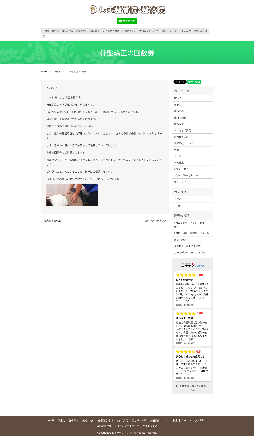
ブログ (177, 200)
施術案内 (67, 30)
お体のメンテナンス (155, 215)
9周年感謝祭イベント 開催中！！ (189, 219)
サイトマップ (181, 176)
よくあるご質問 (110, 30)
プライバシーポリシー (186, 170)
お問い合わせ (198, 30)
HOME (47, 30)
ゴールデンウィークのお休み (189, 247)
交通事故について (147, 30)
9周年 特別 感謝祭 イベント (191, 227)
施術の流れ (82, 30)
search (211, 31)
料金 (162, 30)
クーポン (172, 30)
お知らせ (58, 65)
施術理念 (95, 30)
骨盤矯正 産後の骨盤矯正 (188, 240)
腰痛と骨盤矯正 (52, 215)
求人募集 (184, 30)
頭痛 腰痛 (180, 234)
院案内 (56, 30)
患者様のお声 (128, 30)
